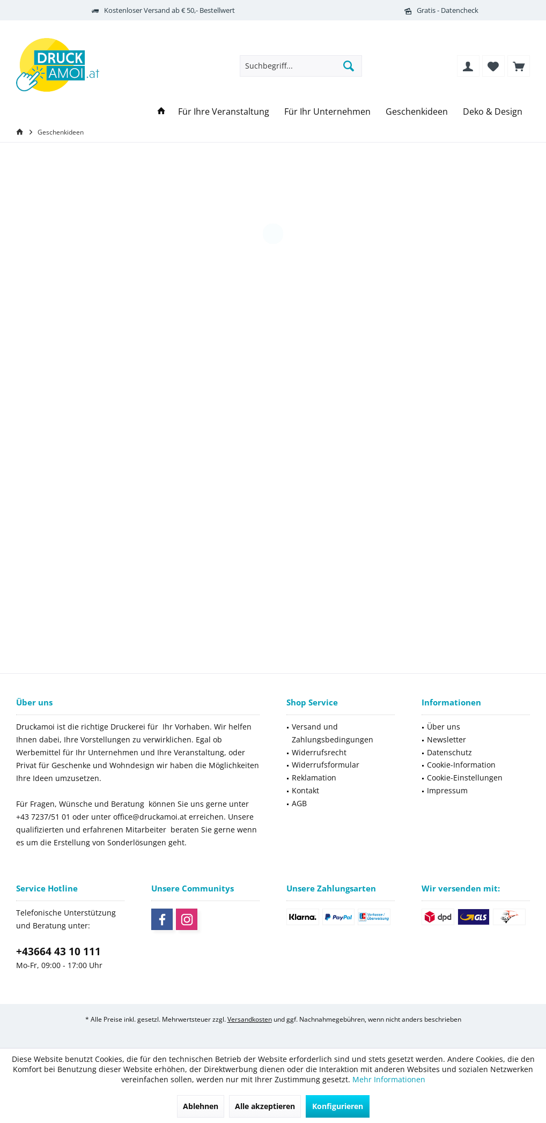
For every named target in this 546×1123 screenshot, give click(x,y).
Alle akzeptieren (265, 1106)
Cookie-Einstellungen (465, 777)
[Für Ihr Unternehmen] (327, 112)
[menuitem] (518, 66)
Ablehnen (200, 1106)
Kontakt (305, 790)
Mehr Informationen (388, 1079)
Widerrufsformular (325, 765)
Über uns (443, 727)
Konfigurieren (337, 1106)
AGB (299, 803)
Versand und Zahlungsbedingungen (332, 733)
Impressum (447, 790)
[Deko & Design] (492, 112)
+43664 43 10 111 (58, 951)
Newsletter (446, 739)
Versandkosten (249, 1019)
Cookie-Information (461, 765)
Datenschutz (449, 752)
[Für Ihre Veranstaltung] (224, 112)
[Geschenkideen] (416, 112)
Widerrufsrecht (319, 752)
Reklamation (314, 777)
